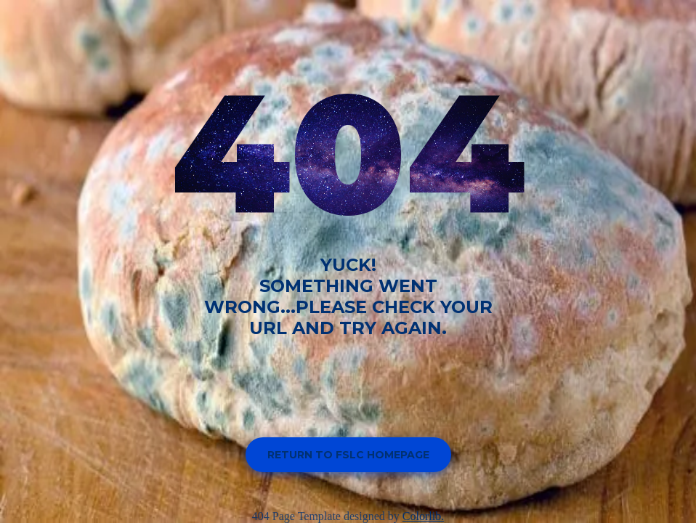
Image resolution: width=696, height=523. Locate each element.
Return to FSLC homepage (348, 454)
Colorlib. (423, 516)
